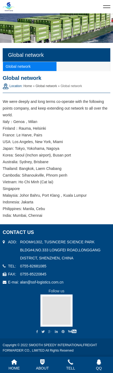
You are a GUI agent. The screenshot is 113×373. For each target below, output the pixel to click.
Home (27, 86)
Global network (46, 86)
